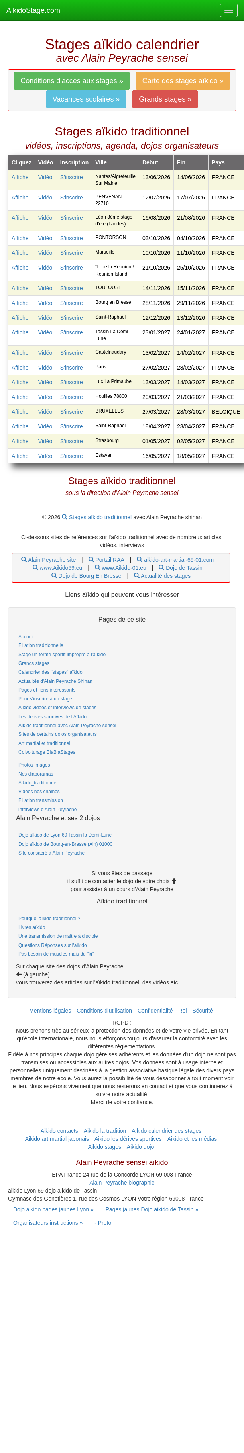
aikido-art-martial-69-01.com (175, 560)
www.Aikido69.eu (58, 568)
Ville (101, 162)
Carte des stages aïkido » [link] (183, 81)
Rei (183, 1010)
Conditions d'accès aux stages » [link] (71, 81)
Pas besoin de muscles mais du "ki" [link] (56, 954)
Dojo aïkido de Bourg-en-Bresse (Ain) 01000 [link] (65, 844)
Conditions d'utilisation (104, 1010)
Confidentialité (155, 1010)
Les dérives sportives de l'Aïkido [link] (52, 717)
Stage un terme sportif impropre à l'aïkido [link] (62, 654)
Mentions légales (50, 1010)
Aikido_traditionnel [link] (37, 783)
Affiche (20, 177)
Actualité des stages (162, 576)
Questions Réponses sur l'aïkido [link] (52, 945)
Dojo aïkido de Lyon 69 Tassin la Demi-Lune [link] (65, 835)
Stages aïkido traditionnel (97, 517)
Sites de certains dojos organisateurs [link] (57, 734)
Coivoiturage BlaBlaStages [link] (46, 752)
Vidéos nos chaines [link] (39, 791)
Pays (218, 162)
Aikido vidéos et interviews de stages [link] (57, 707)
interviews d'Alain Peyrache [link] (47, 809)
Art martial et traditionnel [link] (44, 743)
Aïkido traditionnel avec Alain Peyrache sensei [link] (67, 725)
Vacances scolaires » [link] (86, 99)
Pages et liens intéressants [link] (46, 690)
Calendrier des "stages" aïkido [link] (50, 672)
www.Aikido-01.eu (120, 568)
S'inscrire (71, 177)
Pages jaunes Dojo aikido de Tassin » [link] (152, 1209)
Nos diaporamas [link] (35, 774)
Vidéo (45, 177)
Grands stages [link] (33, 663)
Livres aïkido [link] (31, 927)
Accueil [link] (26, 636)
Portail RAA (106, 560)
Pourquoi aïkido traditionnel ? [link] (49, 918)
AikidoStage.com (33, 10)
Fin (181, 162)
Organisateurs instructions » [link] (48, 1223)
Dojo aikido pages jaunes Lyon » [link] (53, 1209)
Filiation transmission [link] (40, 800)
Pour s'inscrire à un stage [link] (45, 699)
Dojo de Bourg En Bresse (86, 576)
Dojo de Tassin (180, 568)
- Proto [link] (102, 1223)
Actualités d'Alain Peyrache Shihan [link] (55, 681)
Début (150, 162)
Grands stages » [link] (165, 99)
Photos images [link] (34, 765)
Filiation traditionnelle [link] (40, 645)
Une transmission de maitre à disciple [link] (58, 936)
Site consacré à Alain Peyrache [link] (51, 853)
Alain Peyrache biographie (121, 1182)
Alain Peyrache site (48, 560)
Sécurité (202, 1010)
